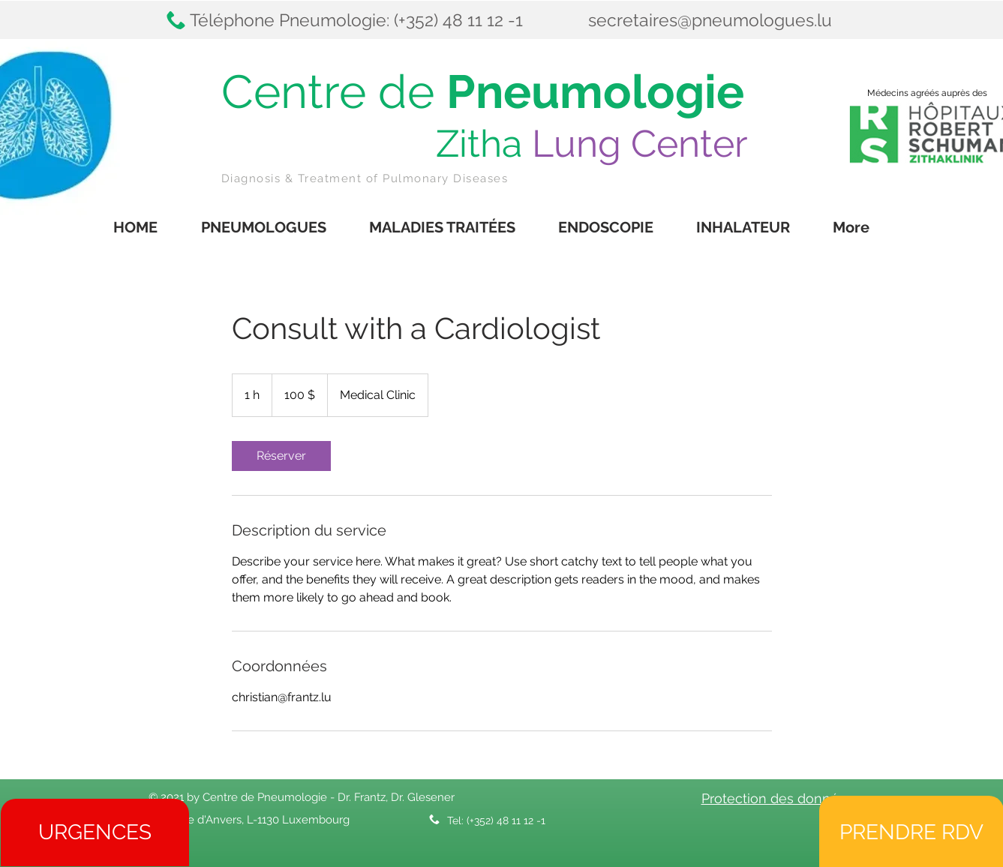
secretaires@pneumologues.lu (710, 20)
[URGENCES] (95, 832)
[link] (281, 456)
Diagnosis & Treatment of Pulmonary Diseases (365, 178)
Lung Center (640, 144)
